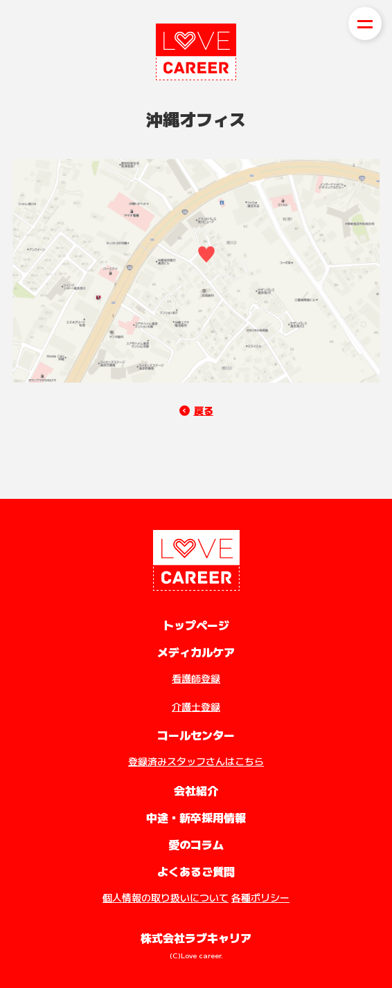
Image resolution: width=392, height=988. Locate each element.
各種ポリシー (260, 897)
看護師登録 (196, 678)
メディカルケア (196, 651)
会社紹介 (196, 790)
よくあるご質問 (196, 871)
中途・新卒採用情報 (196, 817)
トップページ (196, 624)
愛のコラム (196, 844)
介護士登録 (196, 706)
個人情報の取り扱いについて (166, 897)
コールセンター (196, 734)
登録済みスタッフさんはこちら (196, 761)
